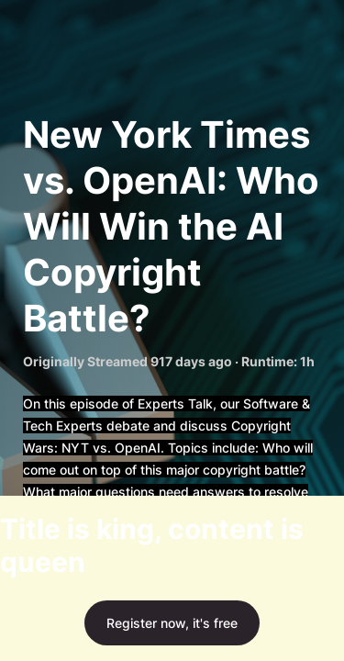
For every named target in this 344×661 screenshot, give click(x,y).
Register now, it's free (172, 623)
